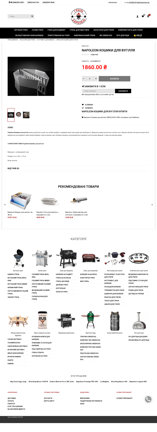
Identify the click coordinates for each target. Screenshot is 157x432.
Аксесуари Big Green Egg (90, 343)
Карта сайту (49, 401)
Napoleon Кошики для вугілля (95, 117)
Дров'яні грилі (62, 285)
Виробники (85, 398)
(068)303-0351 (18, 2)
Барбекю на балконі (88, 274)
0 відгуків (94, 54)
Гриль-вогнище (62, 281)
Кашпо (10, 360)
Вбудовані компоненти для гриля (138, 275)
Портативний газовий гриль (41, 285)
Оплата (11, 401)
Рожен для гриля (135, 290)
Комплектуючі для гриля (139, 271)
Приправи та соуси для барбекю (41, 344)
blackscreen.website (16, 409)
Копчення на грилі (39, 356)
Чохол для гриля (111, 301)
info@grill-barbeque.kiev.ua (139, 2)
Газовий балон (14, 343)
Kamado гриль (13, 274)
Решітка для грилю (112, 297)
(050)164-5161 (33, 2)
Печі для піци (139, 333)
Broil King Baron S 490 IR (38, 382)
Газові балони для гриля (40, 298)
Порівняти (89, 108)
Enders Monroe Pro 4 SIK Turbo (62, 382)
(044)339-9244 (48, 2)
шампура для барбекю (113, 294)
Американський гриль (66, 333)
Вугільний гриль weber (17, 284)
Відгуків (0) (13, 168)
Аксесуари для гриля (114, 271)
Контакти (48, 398)
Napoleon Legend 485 (138, 382)
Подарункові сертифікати (91, 401)
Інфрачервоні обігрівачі (17, 346)
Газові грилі (42, 271)
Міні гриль (84, 281)
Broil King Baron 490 (119, 382)
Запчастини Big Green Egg (89, 358)
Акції (82, 404)
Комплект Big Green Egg (90, 340)
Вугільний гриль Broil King (17, 279)
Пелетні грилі (61, 292)
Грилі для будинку (66, 271)
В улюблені (89, 105)
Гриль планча (38, 352)
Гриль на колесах (63, 278)
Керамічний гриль (15, 287)
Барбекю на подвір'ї (64, 274)
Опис (10, 127)
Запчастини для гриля (138, 287)
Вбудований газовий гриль (40, 291)
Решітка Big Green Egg (89, 353)
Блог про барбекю (15, 406)
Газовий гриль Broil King (40, 275)
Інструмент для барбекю (130, 117)
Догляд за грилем (136, 294)
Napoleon (85, 46)
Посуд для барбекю (112, 287)
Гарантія (11, 404)
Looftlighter (104, 382)
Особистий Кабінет (124, 398)
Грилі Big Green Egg (88, 337)
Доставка (12, 398)
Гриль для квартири (91, 271)
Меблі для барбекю (16, 353)
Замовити (123, 91)
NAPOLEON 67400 (113, 117)
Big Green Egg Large (18, 382)
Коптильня (61, 288)
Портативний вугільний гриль (18, 292)
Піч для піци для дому (138, 337)
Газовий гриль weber (41, 280)
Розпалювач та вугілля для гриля (114, 275)
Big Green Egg (90, 333)
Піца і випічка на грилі (41, 349)
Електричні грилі (87, 278)
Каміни (11, 363)
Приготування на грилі (42, 333)
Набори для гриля (112, 304)
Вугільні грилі (18, 271)
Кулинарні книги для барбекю (41, 338)
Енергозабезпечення (114, 333)
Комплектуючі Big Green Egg (90, 348)
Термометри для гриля (114, 290)
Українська (112, 2)
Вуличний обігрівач (16, 350)
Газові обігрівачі (14, 339)
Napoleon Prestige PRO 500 (87, 382)
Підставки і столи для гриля (137, 282)
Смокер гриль (13, 297)
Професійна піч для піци (138, 340)
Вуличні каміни (14, 357)
